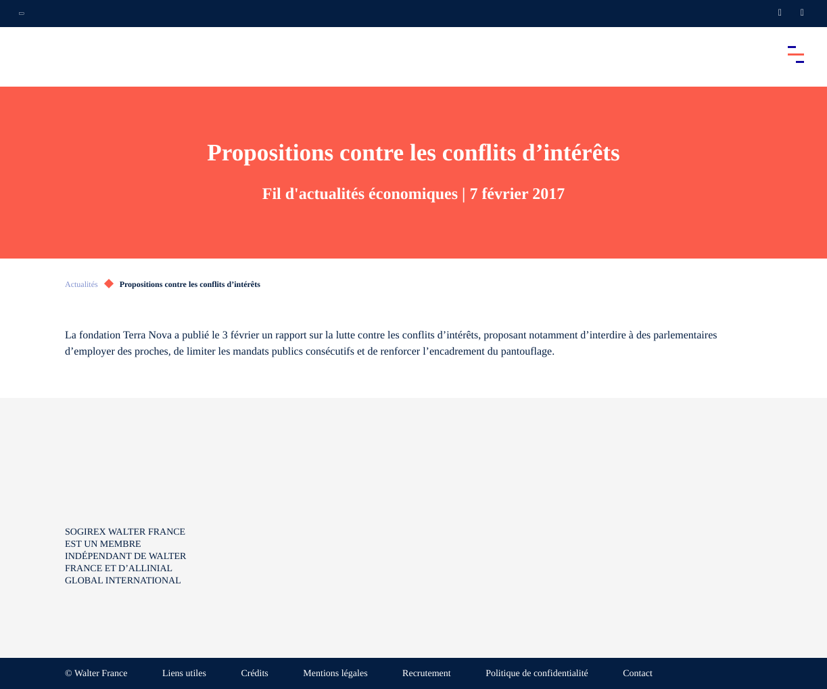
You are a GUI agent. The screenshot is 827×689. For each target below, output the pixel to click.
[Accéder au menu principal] (795, 54)
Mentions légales (335, 674)
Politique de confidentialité (537, 674)
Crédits (254, 674)
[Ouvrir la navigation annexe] (22, 13)
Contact (638, 674)
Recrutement (426, 674)
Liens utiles (184, 674)
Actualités (81, 284)
